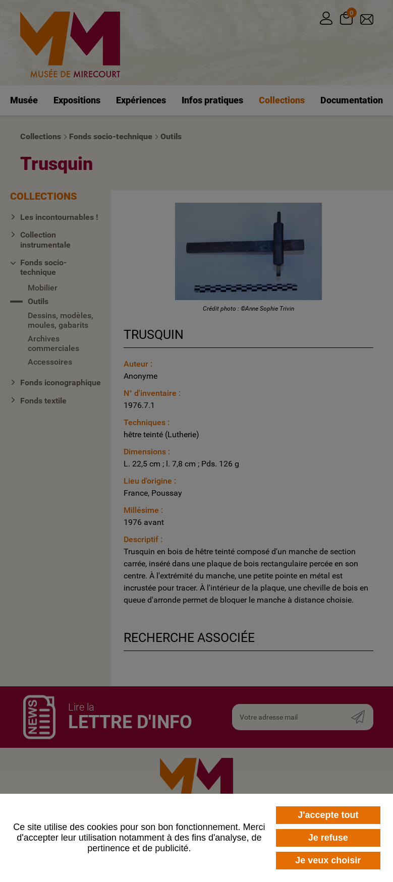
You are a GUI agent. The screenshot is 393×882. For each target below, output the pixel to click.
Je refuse (328, 838)
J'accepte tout (328, 815)
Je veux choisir (328, 860)
